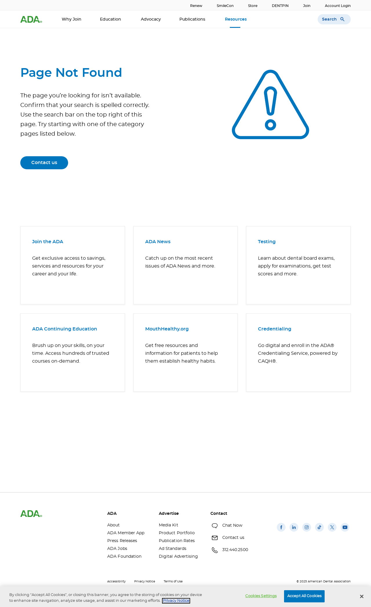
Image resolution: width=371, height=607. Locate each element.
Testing (267, 241)
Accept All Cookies (304, 596)
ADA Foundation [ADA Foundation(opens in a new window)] (124, 557)
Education (111, 19)
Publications (192, 19)
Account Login (338, 6)
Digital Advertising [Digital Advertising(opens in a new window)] (178, 557)
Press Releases (122, 541)
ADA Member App (125, 533)
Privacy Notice (144, 581)
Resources (236, 19)
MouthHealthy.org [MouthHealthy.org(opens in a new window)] (167, 329)
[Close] (361, 596)
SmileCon (225, 6)
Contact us (44, 162)
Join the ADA (47, 241)
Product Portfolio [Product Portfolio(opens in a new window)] (177, 533)
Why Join (71, 19)
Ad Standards (172, 549)
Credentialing (274, 329)
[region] (185, 596)
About (113, 525)
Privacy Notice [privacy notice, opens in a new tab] (176, 601)
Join (306, 6)
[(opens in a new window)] (281, 531)
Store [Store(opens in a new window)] (252, 6)
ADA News (157, 241)
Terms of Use (173, 581)
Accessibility (116, 581)
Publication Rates (177, 541)
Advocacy (151, 19)
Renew (196, 6)
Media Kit (168, 525)
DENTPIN (280, 6)
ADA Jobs (117, 549)
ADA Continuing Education (64, 329)
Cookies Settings (261, 596)
